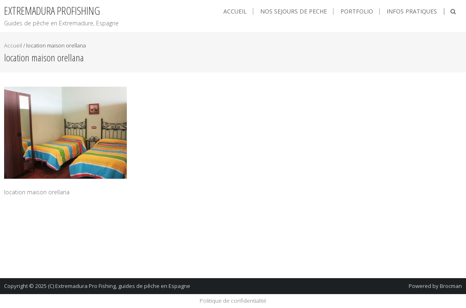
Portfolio (356, 11)
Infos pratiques (412, 11)
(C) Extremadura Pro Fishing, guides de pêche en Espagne (119, 286)
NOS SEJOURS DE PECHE (293, 11)
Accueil (235, 11)
